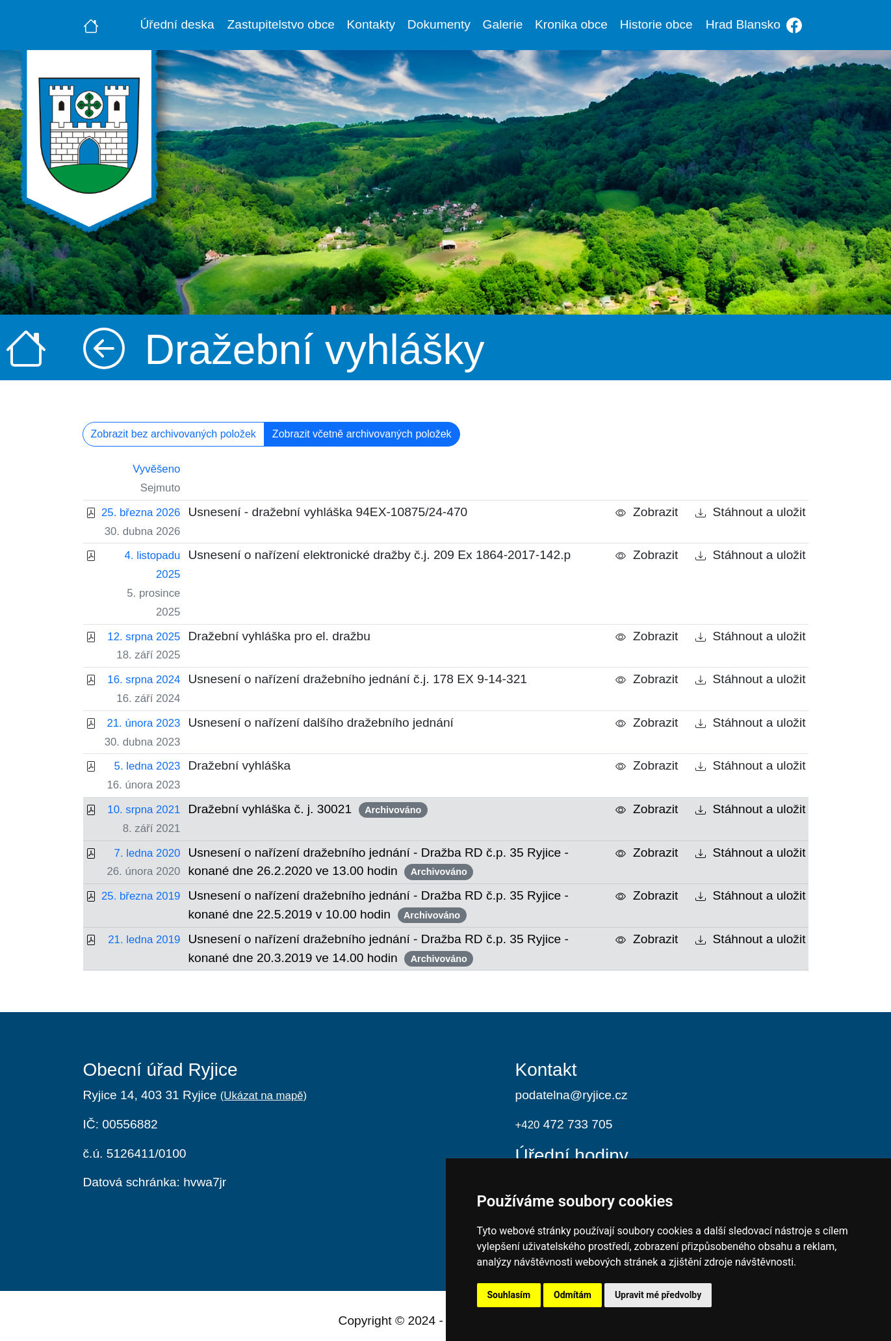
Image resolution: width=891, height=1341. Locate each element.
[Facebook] (794, 25)
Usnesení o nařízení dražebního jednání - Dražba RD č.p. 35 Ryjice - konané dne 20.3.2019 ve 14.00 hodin (378, 949)
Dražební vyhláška (239, 765)
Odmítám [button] (572, 1295)
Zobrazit (646, 512)
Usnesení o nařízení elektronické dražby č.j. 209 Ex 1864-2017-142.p (379, 555)
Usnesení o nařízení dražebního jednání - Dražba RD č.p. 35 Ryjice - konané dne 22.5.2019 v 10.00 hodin (378, 906)
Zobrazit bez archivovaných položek (173, 433)
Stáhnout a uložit (750, 512)
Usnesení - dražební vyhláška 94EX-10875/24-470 (327, 512)
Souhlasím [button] (509, 1295)
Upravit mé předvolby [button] (658, 1295)
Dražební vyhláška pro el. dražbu (279, 636)
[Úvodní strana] (91, 25)
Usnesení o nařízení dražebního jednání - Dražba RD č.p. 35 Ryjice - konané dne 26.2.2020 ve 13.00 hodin (378, 863)
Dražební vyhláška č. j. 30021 (307, 810)
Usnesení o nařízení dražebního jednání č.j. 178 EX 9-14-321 (357, 679)
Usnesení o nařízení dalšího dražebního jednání (321, 722)
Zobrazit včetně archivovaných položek (362, 433)
